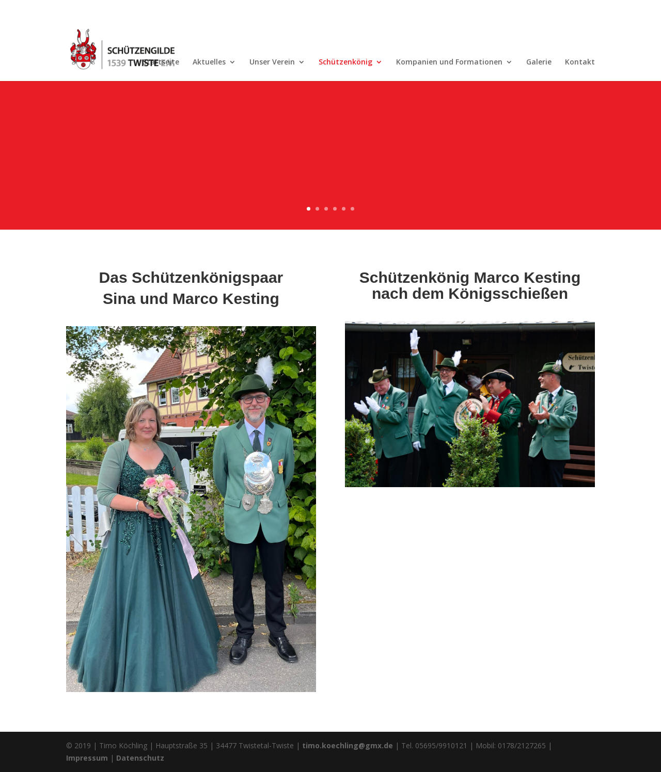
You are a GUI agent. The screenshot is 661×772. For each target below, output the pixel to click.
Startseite (161, 62)
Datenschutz (140, 758)
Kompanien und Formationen (449, 62)
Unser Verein (272, 62)
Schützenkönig (345, 62)
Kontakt (580, 62)
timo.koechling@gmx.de (347, 745)
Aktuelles (209, 62)
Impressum (87, 758)
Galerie (539, 62)
